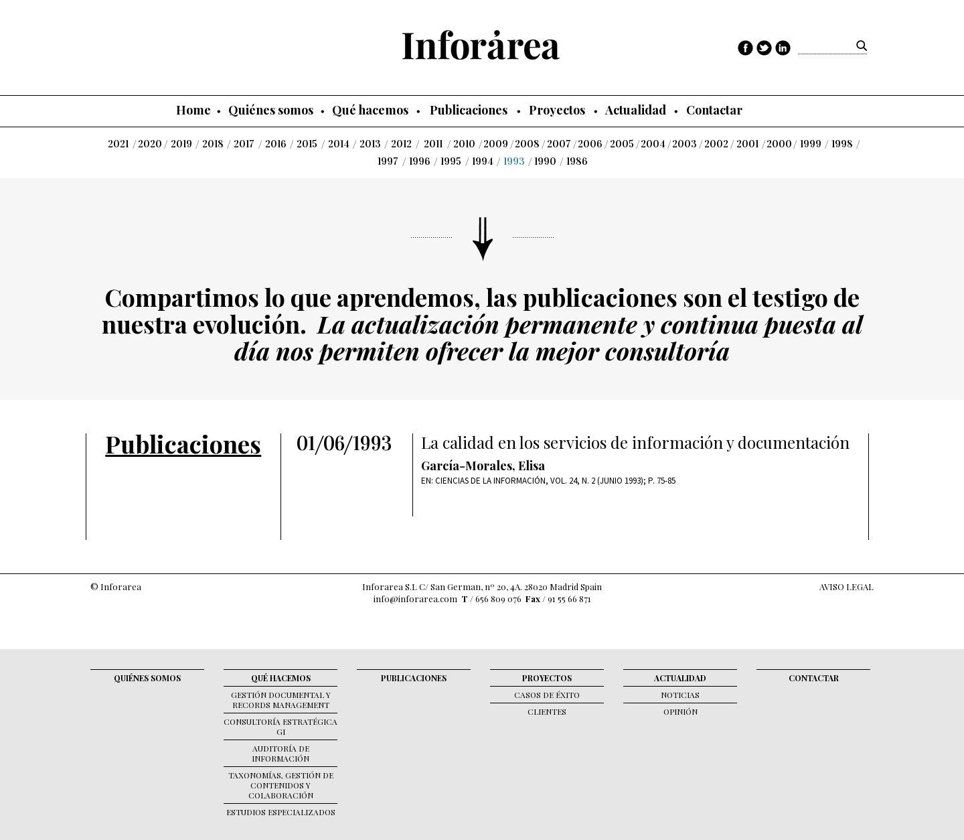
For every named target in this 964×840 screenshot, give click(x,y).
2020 (150, 144)
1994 (482, 161)
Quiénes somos (270, 110)
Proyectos (557, 110)
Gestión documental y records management (281, 699)
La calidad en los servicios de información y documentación (635, 442)
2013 (370, 144)
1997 (388, 161)
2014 (338, 144)
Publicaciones (468, 110)
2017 (244, 144)
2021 (118, 144)
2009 (495, 144)
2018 (213, 144)
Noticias (680, 694)
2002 (716, 144)
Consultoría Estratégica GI (280, 726)
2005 (622, 144)
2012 (401, 144)
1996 (419, 161)
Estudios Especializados (280, 812)
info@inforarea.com (415, 598)
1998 (842, 144)
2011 (433, 144)
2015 (307, 144)
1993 (514, 161)
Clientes (547, 711)
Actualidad (635, 110)
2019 (181, 144)
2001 (747, 144)
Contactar (714, 110)
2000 (779, 144)
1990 (545, 161)
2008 (527, 144)
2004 (653, 144)
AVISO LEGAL (846, 586)
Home (193, 110)
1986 (577, 161)
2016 (276, 144)
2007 (559, 144)
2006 (590, 144)
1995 (450, 161)
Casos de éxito (547, 694)
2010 (464, 144)
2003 (684, 144)
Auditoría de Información (280, 753)
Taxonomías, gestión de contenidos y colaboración (280, 785)
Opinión (680, 711)
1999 (810, 144)
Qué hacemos (370, 110)
